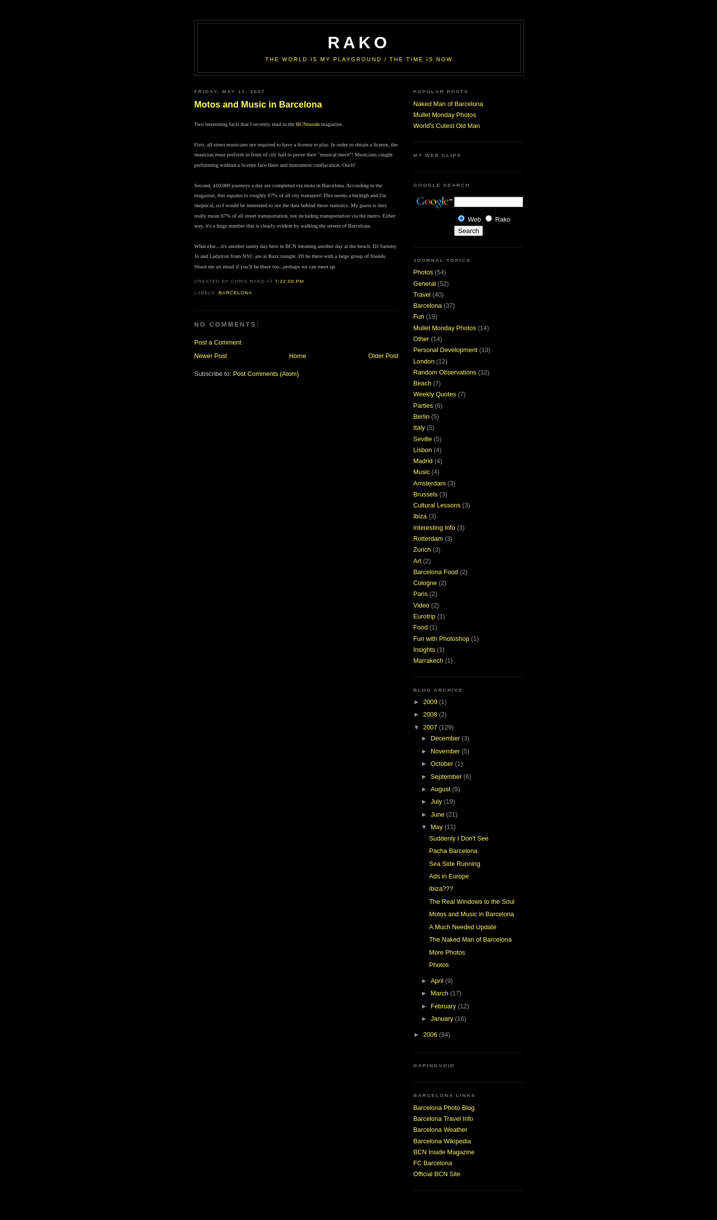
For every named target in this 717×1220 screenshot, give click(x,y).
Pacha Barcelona (453, 850)
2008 (431, 714)
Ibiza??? (441, 888)
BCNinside (308, 124)
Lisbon (422, 450)
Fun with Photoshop (441, 638)
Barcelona (235, 292)
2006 (431, 1034)
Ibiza (420, 516)
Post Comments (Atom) (266, 373)
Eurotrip (424, 616)
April (438, 980)
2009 (431, 702)
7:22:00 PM (289, 281)
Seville (422, 439)
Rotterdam (428, 538)
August (441, 789)
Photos (423, 272)
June (438, 814)
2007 (431, 727)
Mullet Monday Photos (444, 115)
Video (421, 605)
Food (420, 627)
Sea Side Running (454, 863)
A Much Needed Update (462, 927)
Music (421, 472)
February (444, 1006)
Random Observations (445, 372)
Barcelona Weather (440, 1129)
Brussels (425, 494)
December (446, 738)
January (443, 1018)
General (424, 283)
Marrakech (428, 660)
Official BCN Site (437, 1174)
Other (421, 339)
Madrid (423, 461)
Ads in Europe (449, 876)
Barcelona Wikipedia (442, 1141)
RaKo (359, 42)
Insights (424, 649)
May (438, 827)
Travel (422, 294)
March (440, 993)
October (443, 763)
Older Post (383, 356)
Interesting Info (434, 527)
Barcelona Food (435, 572)
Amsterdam (429, 483)
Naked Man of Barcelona (448, 104)
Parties (423, 405)
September (447, 776)
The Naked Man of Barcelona (470, 939)
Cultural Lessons (437, 505)
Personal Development (445, 350)
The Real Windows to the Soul (471, 901)
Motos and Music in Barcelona (258, 105)
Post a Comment (217, 342)
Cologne (425, 583)
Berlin (421, 416)
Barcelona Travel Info (443, 1118)
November (446, 751)
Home (297, 356)
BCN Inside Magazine (444, 1152)
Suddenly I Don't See (458, 838)
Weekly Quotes (434, 394)
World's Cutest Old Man (446, 125)
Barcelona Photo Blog (444, 1107)
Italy (419, 427)
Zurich (422, 549)
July (437, 801)
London (424, 361)
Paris (420, 594)
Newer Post (210, 356)
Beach (422, 383)
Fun (418, 316)
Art (417, 561)
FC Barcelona (432, 1163)
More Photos (447, 952)
